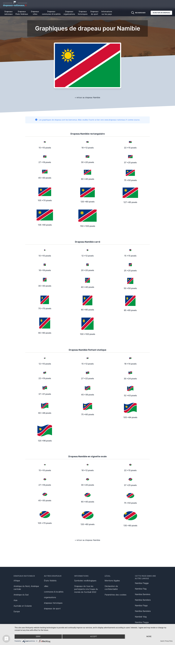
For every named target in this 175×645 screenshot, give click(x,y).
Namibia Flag (140, 589)
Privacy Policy (169, 641)
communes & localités (53, 592)
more (149, 637)
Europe (17, 611)
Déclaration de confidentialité (111, 587)
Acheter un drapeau (161, 13)
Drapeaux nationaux (8, 12)
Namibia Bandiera (143, 600)
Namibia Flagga (142, 622)
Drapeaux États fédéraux (22, 12)
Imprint (162, 641)
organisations (50, 597)
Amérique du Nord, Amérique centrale (26, 587)
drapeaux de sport (52, 608)
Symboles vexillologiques (85, 580)
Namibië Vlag (141, 616)
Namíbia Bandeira (143, 611)
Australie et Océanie (23, 606)
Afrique (17, 580)
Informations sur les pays (106, 12)
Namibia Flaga (141, 605)
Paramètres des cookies (115, 594)
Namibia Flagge (142, 583)
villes (46, 586)
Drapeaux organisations (69, 12)
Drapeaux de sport (94, 12)
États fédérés (50, 580)
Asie (15, 600)
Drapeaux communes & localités (51, 12)
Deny (38, 637)
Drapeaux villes (35, 12)
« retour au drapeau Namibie (87, 97)
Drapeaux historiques (83, 12)
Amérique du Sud (21, 594)
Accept (93, 637)
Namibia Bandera (142, 594)
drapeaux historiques (53, 603)
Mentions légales (112, 580)
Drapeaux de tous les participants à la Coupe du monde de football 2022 (86, 589)
